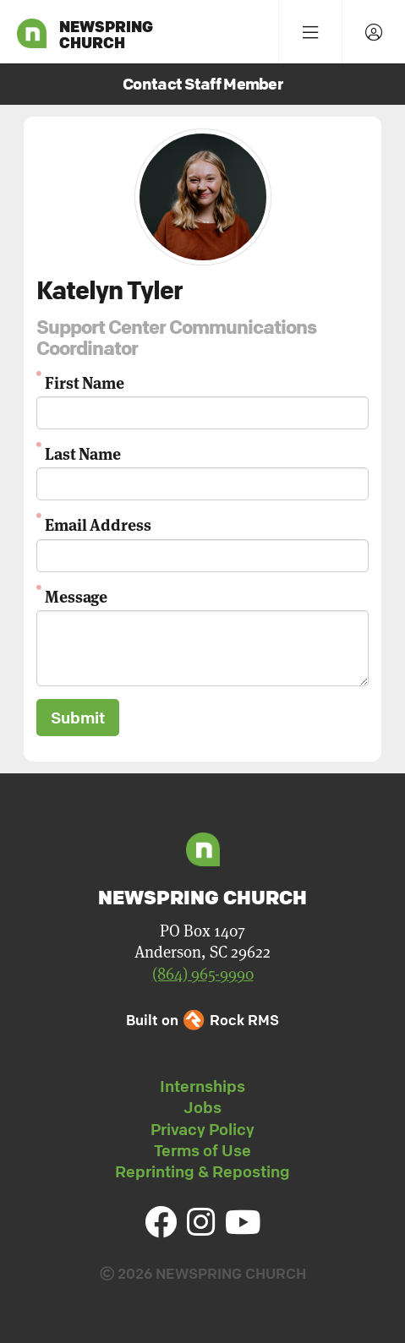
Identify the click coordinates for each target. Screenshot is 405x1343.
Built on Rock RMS (202, 1020)
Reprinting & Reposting (202, 1171)
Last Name (83, 452)
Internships (202, 1086)
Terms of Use (202, 1150)
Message (76, 595)
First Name (84, 381)
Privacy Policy (202, 1129)
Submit (78, 717)
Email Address (98, 523)
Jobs (202, 1107)
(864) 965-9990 (203, 973)
